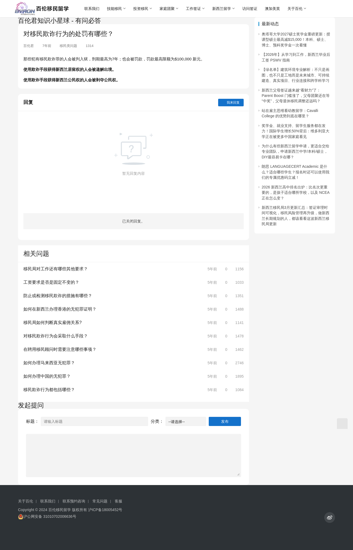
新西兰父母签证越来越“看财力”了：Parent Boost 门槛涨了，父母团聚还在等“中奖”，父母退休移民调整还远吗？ (296, 95)
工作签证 (193, 8)
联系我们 (91, 8)
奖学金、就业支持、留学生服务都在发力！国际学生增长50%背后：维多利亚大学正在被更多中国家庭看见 (295, 131)
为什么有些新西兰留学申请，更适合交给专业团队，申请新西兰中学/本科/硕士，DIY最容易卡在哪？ (295, 151)
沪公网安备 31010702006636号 (47, 516)
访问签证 (249, 8)
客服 (118, 501)
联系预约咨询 (74, 501)
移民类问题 (68, 46)
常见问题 (99, 501)
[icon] (329, 517)
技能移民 (114, 8)
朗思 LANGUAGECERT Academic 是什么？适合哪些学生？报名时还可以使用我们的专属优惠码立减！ (295, 172)
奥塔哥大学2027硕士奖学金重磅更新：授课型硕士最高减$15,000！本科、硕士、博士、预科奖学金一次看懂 (296, 39)
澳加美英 (272, 8)
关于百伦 (294, 8)
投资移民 (140, 8)
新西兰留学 (221, 8)
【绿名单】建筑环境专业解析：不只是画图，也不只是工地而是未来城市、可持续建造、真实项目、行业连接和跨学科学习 (295, 75)
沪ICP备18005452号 (105, 510)
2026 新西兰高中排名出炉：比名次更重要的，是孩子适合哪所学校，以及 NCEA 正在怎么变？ (295, 192)
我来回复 (231, 102)
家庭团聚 (167, 8)
